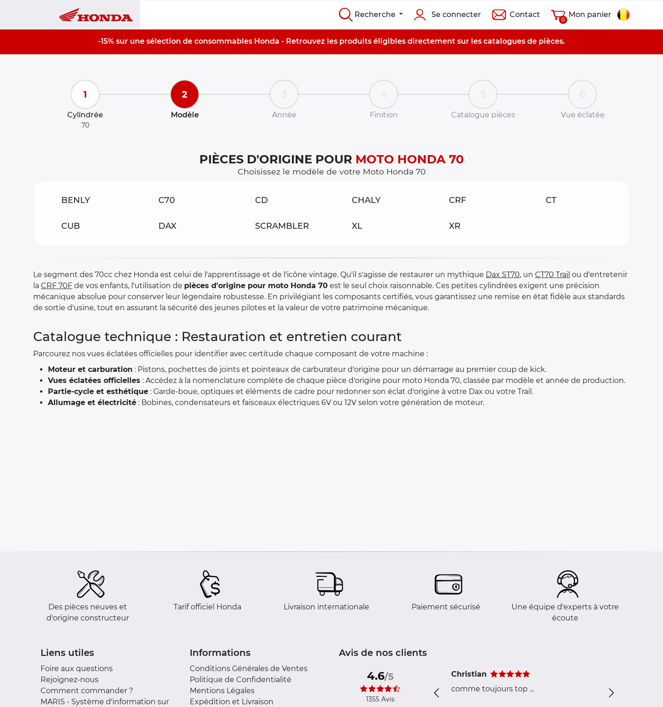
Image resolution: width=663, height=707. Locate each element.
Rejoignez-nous (70, 679)
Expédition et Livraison (231, 701)
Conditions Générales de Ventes (249, 668)
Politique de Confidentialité (240, 679)
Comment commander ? (87, 690)
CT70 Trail (552, 274)
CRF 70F (56, 285)
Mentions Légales (222, 690)
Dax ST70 (503, 274)
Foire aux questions (77, 668)
